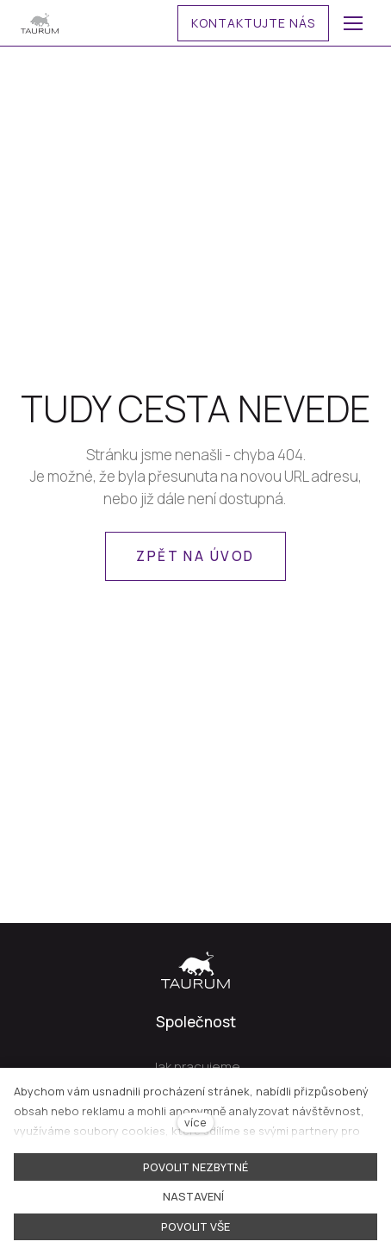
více (195, 1122)
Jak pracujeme (196, 1066)
